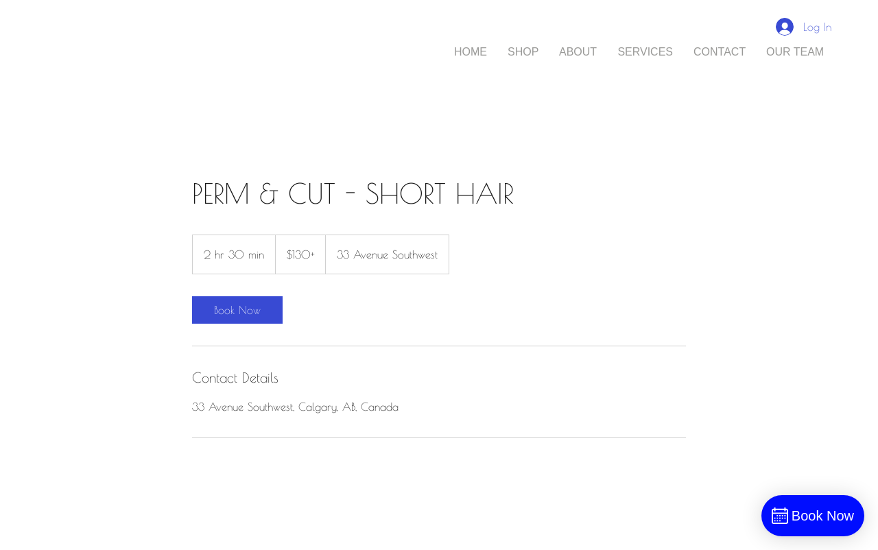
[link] (237, 310)
